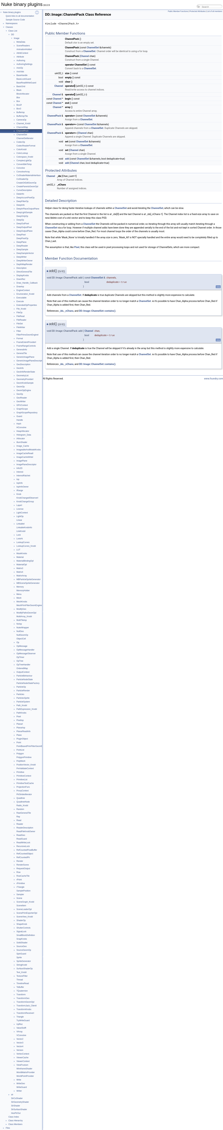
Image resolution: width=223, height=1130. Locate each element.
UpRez (19, 1024)
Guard (19, 416)
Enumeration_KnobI (25, 294)
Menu (19, 594)
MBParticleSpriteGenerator (28, 579)
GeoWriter (21, 401)
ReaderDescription (24, 828)
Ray (18, 816)
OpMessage (21, 646)
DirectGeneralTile (24, 272)
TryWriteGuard (23, 1020)
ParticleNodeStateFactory (27, 683)
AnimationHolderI (24, 49)
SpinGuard (21, 954)
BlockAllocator (22, 94)
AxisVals (20, 71)
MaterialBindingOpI (25, 561)
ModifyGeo (21, 609)
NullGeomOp (22, 635)
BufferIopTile (22, 116)
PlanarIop (20, 727)
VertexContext (22, 1054)
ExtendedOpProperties (26, 305)
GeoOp (19, 394)
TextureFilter (22, 976)
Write (18, 1080)
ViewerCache (22, 1057)
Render (19, 861)
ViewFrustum (22, 1065)
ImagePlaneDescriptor (26, 464)
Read (18, 820)
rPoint (19, 879)
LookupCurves (22, 542)
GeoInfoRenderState (25, 372)
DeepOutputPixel (24, 227)
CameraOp (21, 120)
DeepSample (22, 249)
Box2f (19, 105)
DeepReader (22, 246)
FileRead (20, 316)
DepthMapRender (24, 264)
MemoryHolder (23, 590)
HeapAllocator (22, 431)
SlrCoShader (17, 1098)
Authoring (20, 60)
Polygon (20, 753)
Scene (19, 898)
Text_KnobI (21, 972)
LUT (18, 550)
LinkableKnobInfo (24, 527)
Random (20, 809)
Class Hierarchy (15, 1120)
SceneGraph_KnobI (25, 902)
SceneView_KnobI (24, 917)
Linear (19, 520)
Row (18, 872)
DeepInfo (20, 205)
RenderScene (22, 865)
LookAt (19, 538)
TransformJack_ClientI (26, 1005)
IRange (19, 490)
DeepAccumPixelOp (25, 197)
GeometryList (22, 375)
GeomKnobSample (24, 383)
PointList (20, 750)
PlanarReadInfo (23, 731)
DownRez (20, 279)
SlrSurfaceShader (19, 1109)
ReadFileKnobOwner (25, 831)
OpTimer (20, 657)
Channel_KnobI (23, 123)
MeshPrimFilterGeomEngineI (29, 605)
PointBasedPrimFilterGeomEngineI (32, 746)
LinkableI (20, 524)
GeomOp (20, 386)
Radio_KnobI (22, 805)
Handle (19, 420)
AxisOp (19, 68)
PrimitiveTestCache (25, 783)
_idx (61, 310)
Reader (19, 824)
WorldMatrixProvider (25, 1072)
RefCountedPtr (23, 857)
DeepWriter (21, 257)
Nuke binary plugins (12, 12)
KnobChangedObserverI (27, 498)
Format (19, 338)
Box (18, 101)
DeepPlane (21, 242)
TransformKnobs (23, 1009)
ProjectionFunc (23, 787)
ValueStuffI (21, 1028)
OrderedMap (22, 668)
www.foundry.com (213, 378)
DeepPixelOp (22, 238)
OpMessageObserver (26, 653)
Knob (18, 494)
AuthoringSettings (24, 64)
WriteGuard (21, 1087)
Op (17, 642)
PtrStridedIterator (24, 794)
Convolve (20, 168)
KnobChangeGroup (25, 501)
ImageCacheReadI (24, 453)
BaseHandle (21, 75)
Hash (18, 424)
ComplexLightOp (23, 160)
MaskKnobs (21, 553)
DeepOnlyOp (22, 216)
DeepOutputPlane (24, 231)
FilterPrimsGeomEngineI (27, 335)
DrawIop (20, 286)
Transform (21, 994)
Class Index (13, 1117)
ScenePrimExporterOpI (26, 913)
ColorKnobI (21, 149)
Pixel (18, 716)
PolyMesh (20, 761)
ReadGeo (20, 835)
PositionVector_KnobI (26, 765)
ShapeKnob (21, 924)
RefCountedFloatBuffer (26, 850)
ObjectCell (21, 639)
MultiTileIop (21, 620)
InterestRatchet (23, 475)
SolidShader (21, 942)
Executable (21, 298)
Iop (17, 479)
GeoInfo (20, 368)
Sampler (20, 894)
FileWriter (20, 327)
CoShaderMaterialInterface (28, 175)
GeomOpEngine (23, 390)
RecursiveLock (23, 846)
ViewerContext (23, 1061)
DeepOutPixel (22, 223)
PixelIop (20, 720)
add (67, 158)
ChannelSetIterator (24, 138)
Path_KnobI (21, 705)
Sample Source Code (15, 20)
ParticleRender (23, 690)
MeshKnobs (21, 601)
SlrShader (15, 1106)
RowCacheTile (23, 876)
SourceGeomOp (23, 950)
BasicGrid (20, 86)
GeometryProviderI (24, 379)
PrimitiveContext (23, 776)
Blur (18, 97)
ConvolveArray (23, 172)
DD (12, 34)
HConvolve (21, 427)
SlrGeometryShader (20, 1102)
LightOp (20, 516)
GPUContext (22, 405)
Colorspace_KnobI (24, 157)
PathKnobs (21, 713)
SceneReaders (23, 45)
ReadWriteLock (23, 842)
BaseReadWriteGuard (26, 83)
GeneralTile (21, 353)
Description (21, 268)
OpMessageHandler (25, 650)
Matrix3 (19, 568)
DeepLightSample (24, 212)
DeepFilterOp (22, 201)
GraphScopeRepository (26, 412)
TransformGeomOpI (25, 1002)
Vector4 (19, 1046)
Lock (18, 535)
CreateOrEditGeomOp (26, 183)
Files (8, 1128)
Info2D (19, 468)
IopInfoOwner (22, 487)
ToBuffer (20, 987)
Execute (20, 301)
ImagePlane (21, 461)
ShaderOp (21, 920)
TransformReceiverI (25, 1013)
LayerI (19, 505)
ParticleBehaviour (24, 676)
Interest (19, 472)
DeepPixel (21, 235)
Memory (20, 587)
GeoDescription (23, 364)
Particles (20, 694)
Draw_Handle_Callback (26, 283)
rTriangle (20, 887)
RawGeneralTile (23, 813)
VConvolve (21, 1035)
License (19, 509)
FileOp (19, 312)
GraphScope (22, 409)
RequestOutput (23, 868)
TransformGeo (22, 998)
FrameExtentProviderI (26, 342)
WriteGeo (20, 1083)
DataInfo (20, 194)
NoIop (19, 624)
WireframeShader (24, 1068)
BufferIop (20, 112)
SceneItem (21, 905)
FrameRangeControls (26, 346)
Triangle (20, 1017)
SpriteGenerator (23, 961)
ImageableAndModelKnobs (28, 449)
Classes (9, 27)
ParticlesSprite (22, 698)
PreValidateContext (25, 768)
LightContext (22, 513)
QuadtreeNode (23, 802)
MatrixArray (21, 576)
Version (19, 1050)
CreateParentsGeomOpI (27, 186)
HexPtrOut (16, 1113)
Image (16, 38)
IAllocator (20, 438)
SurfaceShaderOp (24, 968)
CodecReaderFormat (25, 146)
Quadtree (20, 798)
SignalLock (21, 931)
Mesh (18, 598)
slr (12, 1094)
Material (20, 557)
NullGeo (20, 631)
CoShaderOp (22, 179)
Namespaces (11, 23)
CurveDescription (24, 190)
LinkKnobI (20, 531)
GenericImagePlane (25, 357)
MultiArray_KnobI (24, 616)
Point (18, 742)
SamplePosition (23, 891)
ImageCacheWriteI (24, 457)
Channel (84, 56)
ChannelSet (21, 134)
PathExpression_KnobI (26, 709)
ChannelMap (22, 127)
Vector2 (19, 1039)
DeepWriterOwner (24, 260)
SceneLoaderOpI (24, 909)
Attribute (20, 57)
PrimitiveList (21, 779)
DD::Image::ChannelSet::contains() (97, 310)
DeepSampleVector (25, 253)
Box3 (18, 108)
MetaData (20, 42)
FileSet (19, 323)
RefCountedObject (24, 854)
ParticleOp (21, 687)
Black (18, 90)
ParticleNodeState (24, 679)
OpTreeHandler (23, 664)
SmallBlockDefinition (25, 935)
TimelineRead (22, 983)
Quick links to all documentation (20, 16)
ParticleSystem (23, 702)
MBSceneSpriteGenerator (27, 583)
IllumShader (21, 442)
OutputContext (22, 672)
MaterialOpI (21, 564)
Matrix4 (19, 572)
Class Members (15, 1124)
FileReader (21, 320)
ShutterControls (23, 928)
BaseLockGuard (23, 79)
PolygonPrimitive (23, 757)
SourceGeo (21, 946)
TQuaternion (22, 991)
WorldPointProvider (25, 1076)
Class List (12, 31)
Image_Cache (22, 446)
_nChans (69, 310)
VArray (19, 1031)
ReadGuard (21, 839)
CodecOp (20, 142)
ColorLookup (22, 153)
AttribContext (22, 53)
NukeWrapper (22, 627)
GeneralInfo (21, 349)
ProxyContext (22, 791)
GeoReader (21, 398)
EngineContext (23, 290)
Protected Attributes (198, 11)
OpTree (19, 661)
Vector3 (19, 1043)
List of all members (214, 11)
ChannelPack (22, 131)
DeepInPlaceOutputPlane (27, 209)
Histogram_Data (23, 435)
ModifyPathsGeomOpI (26, 613)
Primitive (20, 772)
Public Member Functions (178, 11)
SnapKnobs (21, 939)
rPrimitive (20, 883)
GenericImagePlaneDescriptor (30, 361)
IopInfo (19, 483)
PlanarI (19, 724)
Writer (19, 1091)
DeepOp (20, 220)
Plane (19, 735)
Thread (19, 980)
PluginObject (22, 739)
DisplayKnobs (22, 275)
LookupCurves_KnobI (26, 546)
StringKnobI (21, 965)
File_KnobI (21, 309)
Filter (18, 331)
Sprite (19, 957)
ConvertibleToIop (24, 164)
